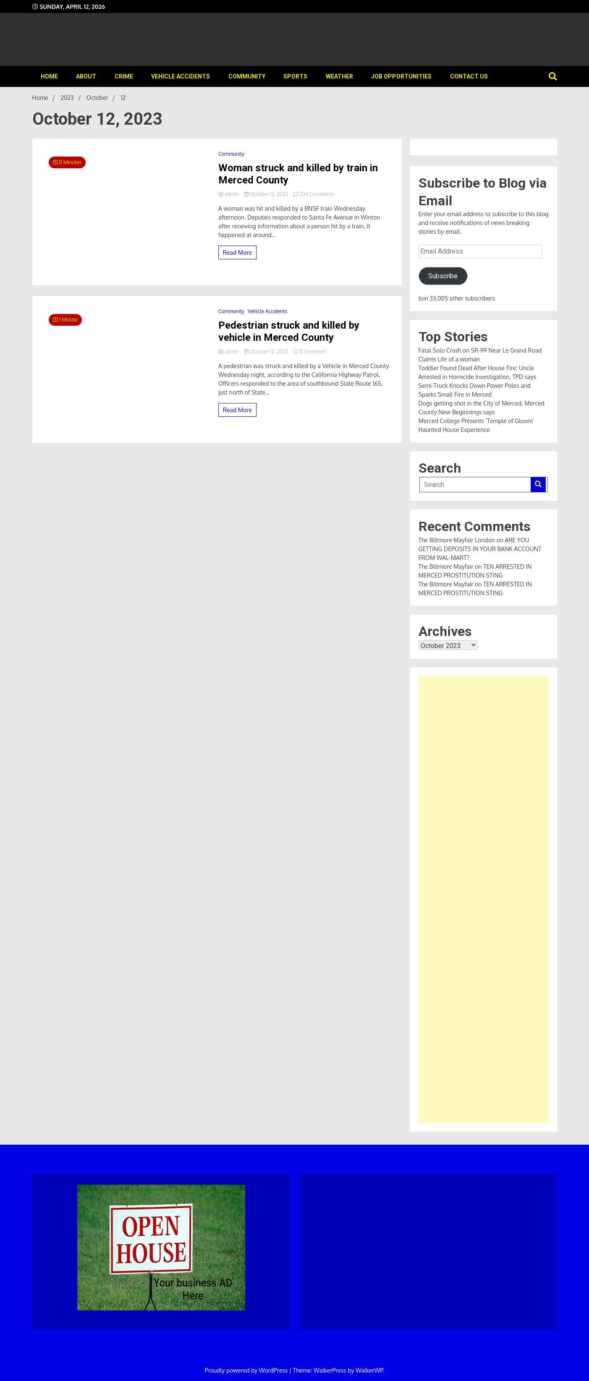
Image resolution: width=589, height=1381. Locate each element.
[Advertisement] (484, 899)
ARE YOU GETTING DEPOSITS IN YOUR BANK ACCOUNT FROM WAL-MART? (480, 548)
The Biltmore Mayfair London (457, 540)
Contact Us (469, 76)
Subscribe (443, 276)
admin (229, 194)
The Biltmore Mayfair (446, 566)
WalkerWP (369, 1370)
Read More (237, 252)
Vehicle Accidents (180, 76)
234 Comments (317, 194)
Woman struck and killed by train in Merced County (298, 174)
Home (49, 76)
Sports (295, 76)
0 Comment (313, 351)
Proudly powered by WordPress (247, 1370)
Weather (339, 76)
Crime (124, 76)
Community (246, 76)
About (86, 76)
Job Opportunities (401, 76)
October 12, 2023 (266, 194)
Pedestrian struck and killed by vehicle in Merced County (288, 331)
